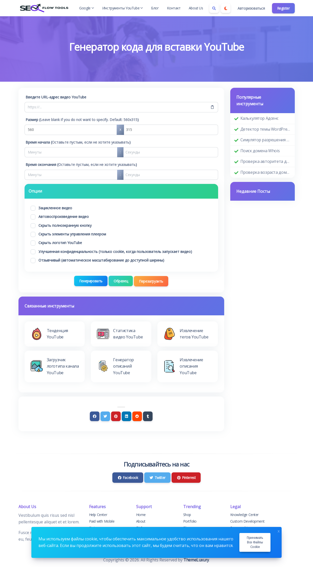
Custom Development (247, 521)
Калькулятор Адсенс (259, 118)
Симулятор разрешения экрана (265, 140)
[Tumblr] (148, 416)
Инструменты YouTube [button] (122, 8)
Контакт (174, 8)
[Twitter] (105, 416)
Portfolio (190, 521)
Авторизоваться (251, 8)
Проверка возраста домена (265, 172)
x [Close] (279, 530)
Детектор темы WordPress (265, 129)
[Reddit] (137, 416)
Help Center (98, 514)
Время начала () (78, 142)
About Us (196, 8)
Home (141, 514)
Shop (187, 514)
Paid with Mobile (102, 521)
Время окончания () (81, 164)
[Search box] (214, 8)
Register (283, 8)
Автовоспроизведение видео (63, 216)
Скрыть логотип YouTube (60, 242)
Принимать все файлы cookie (255, 542)
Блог (155, 8)
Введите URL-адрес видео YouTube (56, 97)
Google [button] (86, 8)
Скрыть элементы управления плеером (72, 234)
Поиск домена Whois (260, 150)
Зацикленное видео (55, 207)
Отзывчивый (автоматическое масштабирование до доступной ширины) (101, 260)
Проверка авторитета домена (265, 161)
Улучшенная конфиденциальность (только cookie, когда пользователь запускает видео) (115, 251)
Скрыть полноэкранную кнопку (65, 225)
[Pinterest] (116, 416)
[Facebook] (94, 416)
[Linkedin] (126, 416)
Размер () (82, 119)
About (140, 521)
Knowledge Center (244, 514)
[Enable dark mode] (226, 8)
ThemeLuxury (196, 559)
